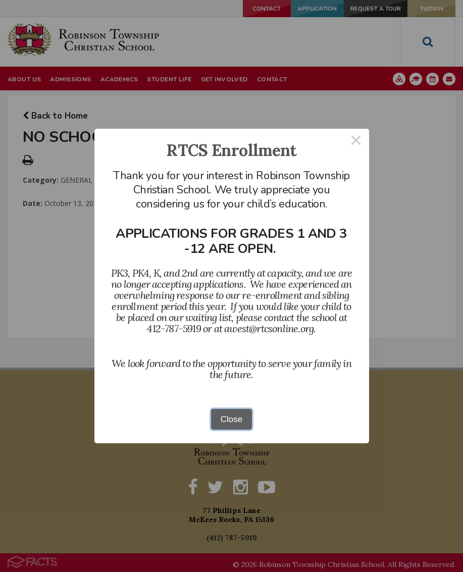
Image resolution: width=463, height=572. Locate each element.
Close (231, 419)
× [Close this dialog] (356, 141)
